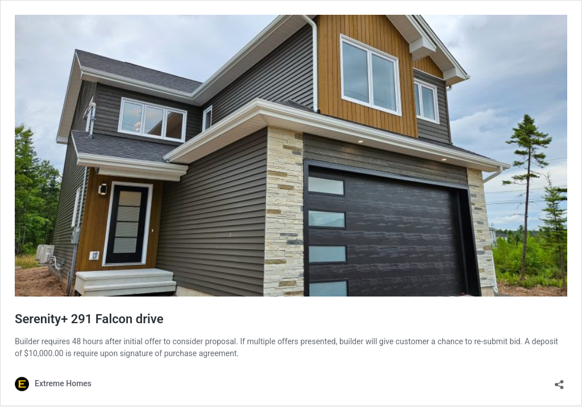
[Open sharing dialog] (559, 381)
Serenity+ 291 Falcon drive (89, 319)
